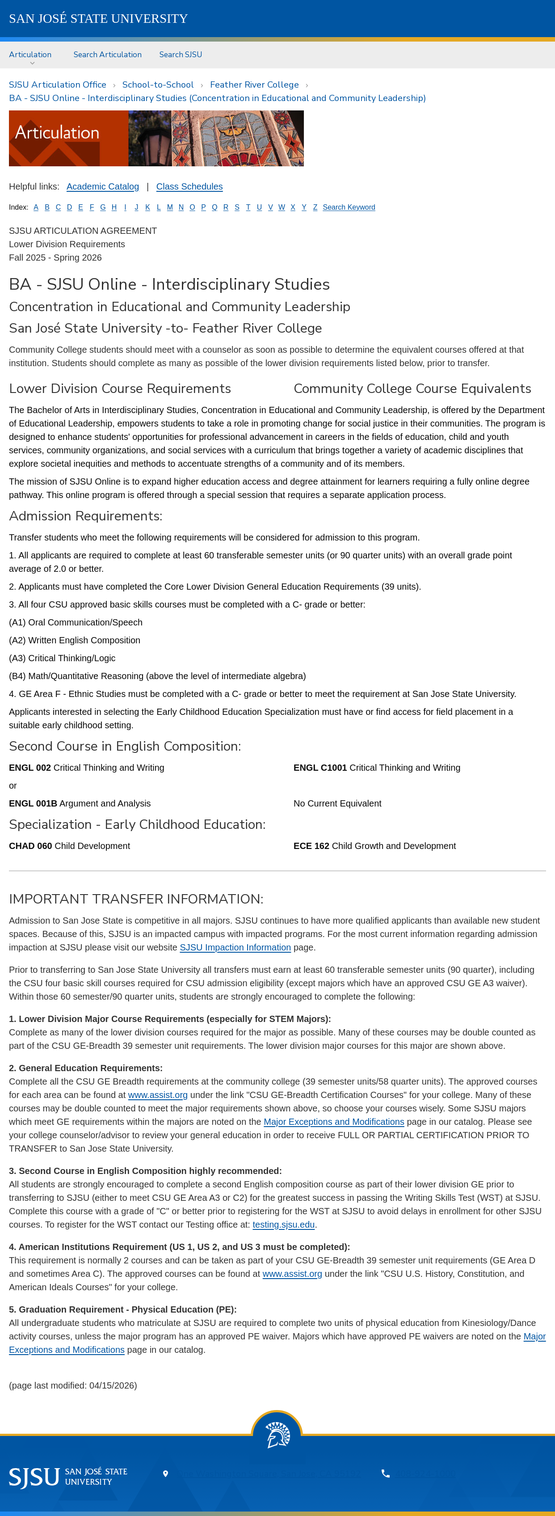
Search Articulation (108, 54)
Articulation (30, 54)
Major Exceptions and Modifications (334, 1122)
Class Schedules (189, 186)
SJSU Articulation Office (57, 85)
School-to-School (158, 85)
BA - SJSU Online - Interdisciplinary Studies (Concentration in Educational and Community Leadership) (217, 98)
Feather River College (254, 85)
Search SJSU (181, 54)
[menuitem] (32, 55)
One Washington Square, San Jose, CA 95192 (269, 1474)
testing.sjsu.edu (283, 1224)
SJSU (98, 18)
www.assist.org (158, 1095)
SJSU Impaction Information (235, 947)
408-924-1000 (425, 1474)
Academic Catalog (103, 186)
